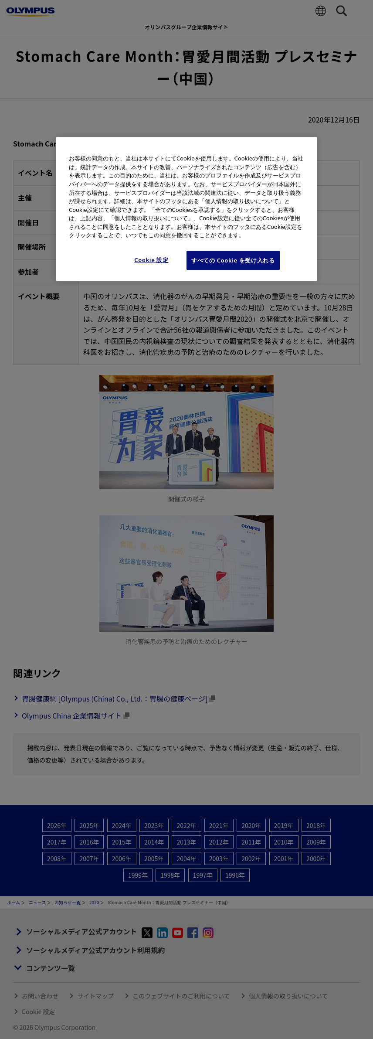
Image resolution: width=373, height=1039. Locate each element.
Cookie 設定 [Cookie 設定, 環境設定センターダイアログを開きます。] (151, 260)
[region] (186, 209)
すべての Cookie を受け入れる (233, 260)
